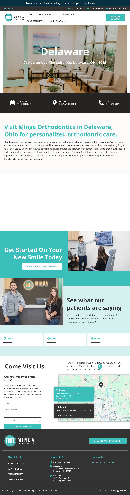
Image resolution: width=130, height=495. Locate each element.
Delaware (61, 390)
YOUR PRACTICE (15, 468)
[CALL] (101, 102)
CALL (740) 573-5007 (78, 8)
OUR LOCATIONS (15, 479)
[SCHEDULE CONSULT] (88, 8)
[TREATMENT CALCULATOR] (107, 8)
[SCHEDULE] (12, 102)
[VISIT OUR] (54, 102)
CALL (107, 101)
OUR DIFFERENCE (15, 474)
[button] (1, 338)
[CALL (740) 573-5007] (69, 8)
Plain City (61, 406)
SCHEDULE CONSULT (97, 8)
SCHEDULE (22, 101)
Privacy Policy (34, 490)
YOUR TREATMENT (16, 463)
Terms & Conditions (50, 490)
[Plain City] (101, 385)
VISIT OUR (64, 101)
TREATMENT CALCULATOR (118, 8)
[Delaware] (100, 367)
